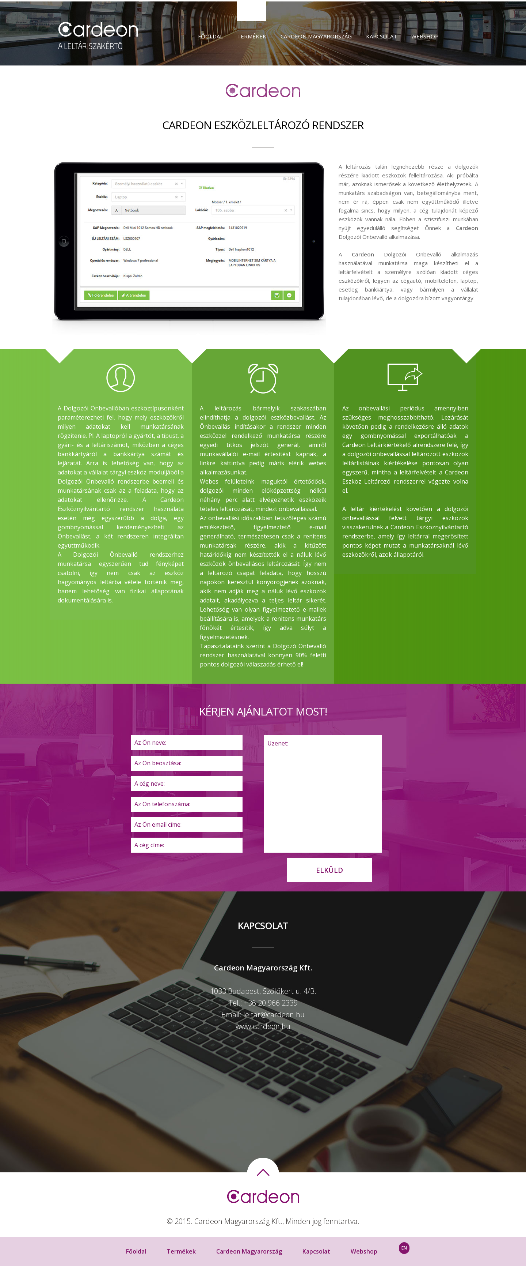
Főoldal (210, 36)
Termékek (251, 36)
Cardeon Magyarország (316, 36)
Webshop (425, 36)
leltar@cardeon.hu (274, 1014)
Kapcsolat (381, 36)
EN (404, 1248)
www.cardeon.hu (263, 1026)
